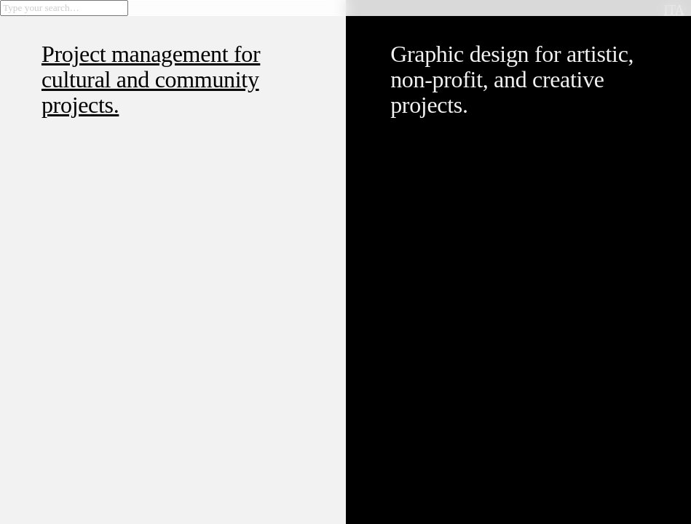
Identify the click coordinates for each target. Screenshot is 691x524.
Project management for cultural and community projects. (151, 79)
